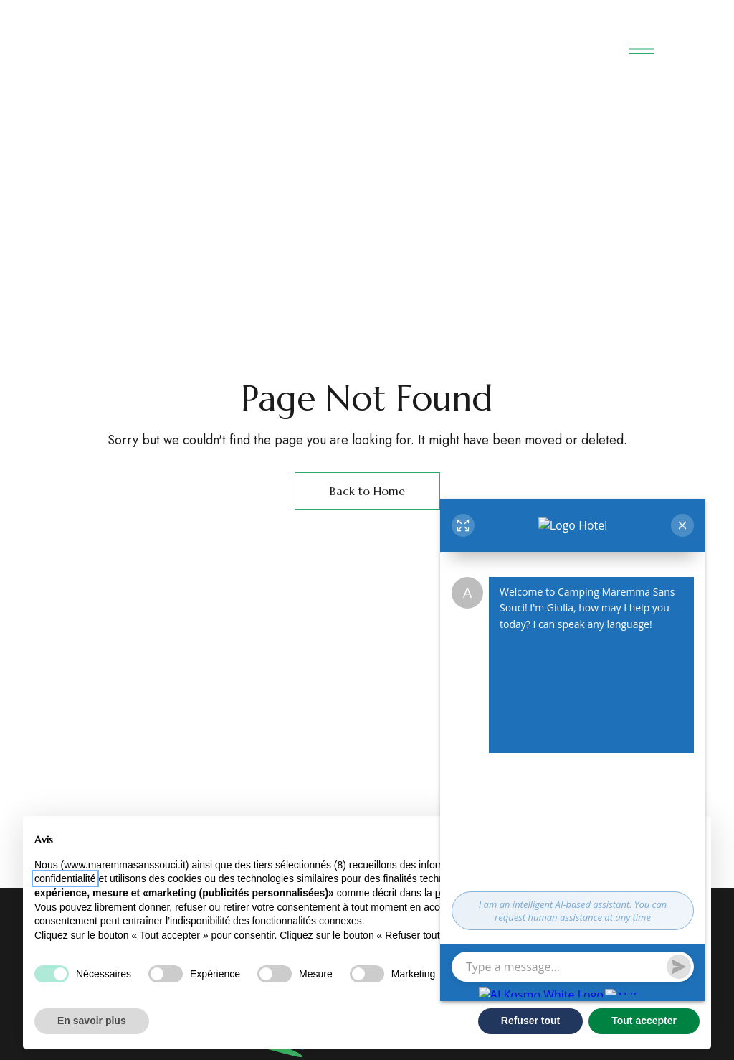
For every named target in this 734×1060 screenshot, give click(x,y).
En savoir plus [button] (91, 1020)
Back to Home (367, 491)
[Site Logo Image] (344, 42)
